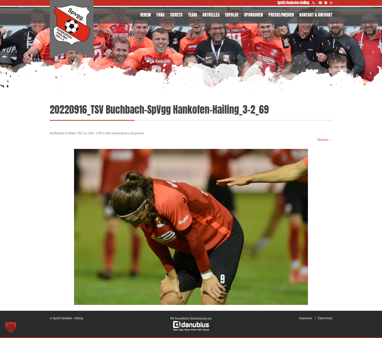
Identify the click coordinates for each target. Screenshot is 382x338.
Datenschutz (325, 318)
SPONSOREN (253, 14)
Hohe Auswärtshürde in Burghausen (124, 133)
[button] (10, 327)
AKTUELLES (211, 14)
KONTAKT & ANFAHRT (315, 14)
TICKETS (176, 14)
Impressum (305, 318)
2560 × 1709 (94, 133)
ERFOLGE (232, 14)
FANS (160, 14)
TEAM (192, 14)
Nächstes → (325, 139)
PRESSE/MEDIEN (281, 14)
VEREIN (145, 14)
